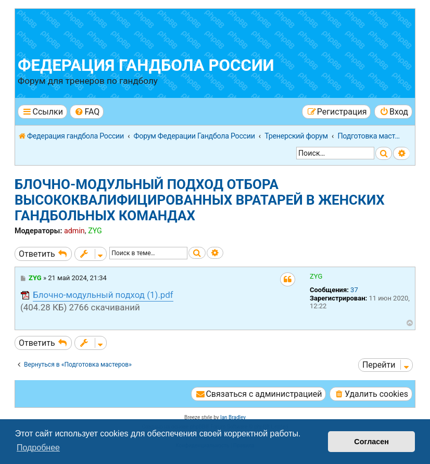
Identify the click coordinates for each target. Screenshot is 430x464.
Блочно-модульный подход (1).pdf (103, 295)
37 (354, 290)
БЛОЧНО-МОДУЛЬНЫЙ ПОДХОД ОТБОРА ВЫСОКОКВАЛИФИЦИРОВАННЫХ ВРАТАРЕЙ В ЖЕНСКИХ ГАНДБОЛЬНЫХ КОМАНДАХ (200, 200)
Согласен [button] (371, 441)
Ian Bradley (233, 417)
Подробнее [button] (38, 447)
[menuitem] (87, 112)
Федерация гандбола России (146, 65)
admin (74, 231)
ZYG (95, 231)
